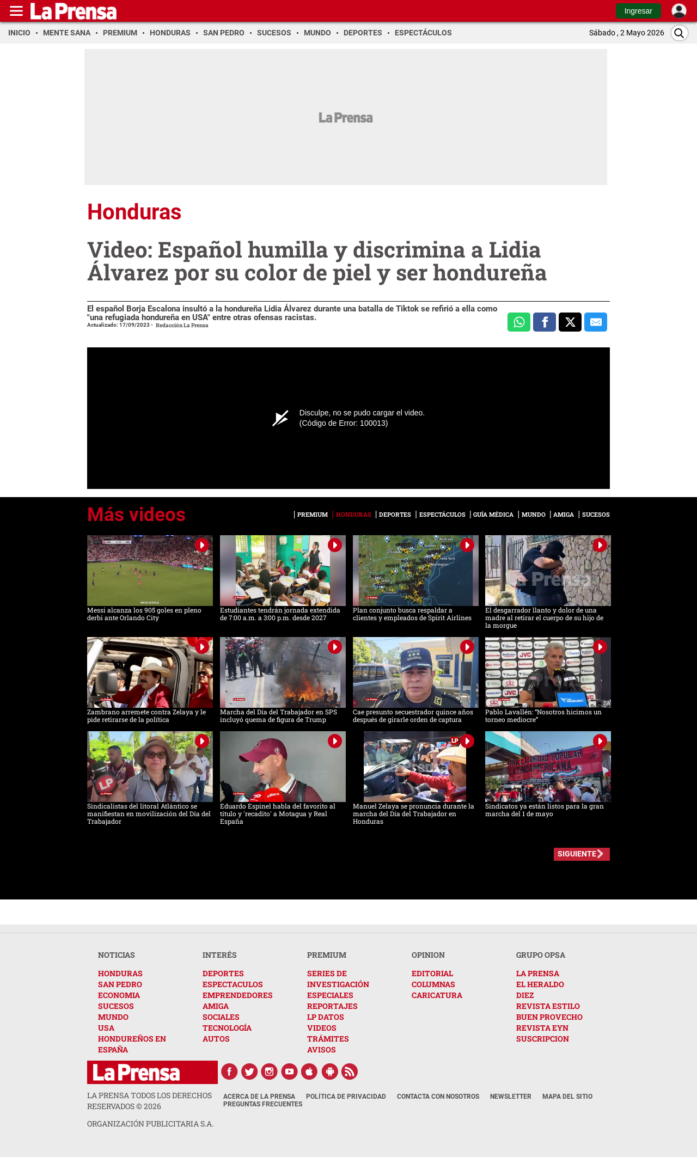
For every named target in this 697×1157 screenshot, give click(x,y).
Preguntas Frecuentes (262, 1104)
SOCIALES (221, 1017)
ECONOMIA (119, 995)
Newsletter (510, 1096)
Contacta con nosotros (438, 1096)
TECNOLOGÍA (227, 1028)
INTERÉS (220, 955)
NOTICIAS (116, 955)
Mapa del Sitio (567, 1096)
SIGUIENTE (577, 853)
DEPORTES (223, 973)
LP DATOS (325, 1017)
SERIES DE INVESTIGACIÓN (338, 978)
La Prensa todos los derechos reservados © (149, 1100)
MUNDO (113, 1017)
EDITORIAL (432, 973)
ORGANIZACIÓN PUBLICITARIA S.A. (150, 1123)
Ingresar (638, 11)
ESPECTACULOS (233, 984)
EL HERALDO (540, 984)
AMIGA (216, 1006)
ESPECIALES (330, 995)
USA (106, 1028)
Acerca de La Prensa (259, 1096)
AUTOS (216, 1038)
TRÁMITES (328, 1038)
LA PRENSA (537, 973)
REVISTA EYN (542, 1028)
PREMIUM (326, 955)
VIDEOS (322, 1028)
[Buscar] (679, 33)
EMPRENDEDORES (238, 995)
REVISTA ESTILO (548, 1006)
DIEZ (525, 995)
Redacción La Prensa (182, 325)
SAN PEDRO (120, 984)
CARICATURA (437, 995)
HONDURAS (120, 973)
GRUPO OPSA (540, 955)
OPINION (428, 955)
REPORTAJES (332, 1006)
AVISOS (321, 1049)
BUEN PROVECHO (549, 1017)
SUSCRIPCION (542, 1038)
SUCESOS (116, 1006)
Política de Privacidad (346, 1096)
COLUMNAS (433, 984)
